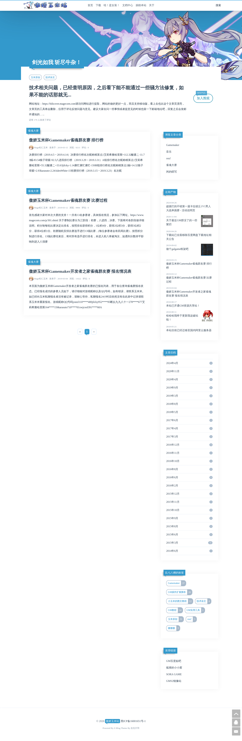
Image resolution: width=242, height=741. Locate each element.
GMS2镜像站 (173, 681)
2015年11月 (189, 501)
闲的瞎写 (171, 171)
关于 (151, 5)
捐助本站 (141, 5)
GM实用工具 (196, 610)
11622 (75, 278)
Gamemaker (172, 145)
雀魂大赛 (207, 64)
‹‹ (80, 331)
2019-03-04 (58, 278)
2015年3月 (189, 542)
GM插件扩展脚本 (180, 592)
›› (94, 331)
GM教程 (175, 610)
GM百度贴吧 (173, 661)
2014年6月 (189, 550)
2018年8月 (189, 403)
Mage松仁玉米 (41, 147)
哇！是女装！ (112, 5)
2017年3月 (189, 436)
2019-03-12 (58, 207)
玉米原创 (35, 77)
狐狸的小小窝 (174, 667)
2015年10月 (189, 510)
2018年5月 (189, 412)
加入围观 (203, 97)
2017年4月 (189, 428)
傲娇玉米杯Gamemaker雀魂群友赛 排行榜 (66, 140)
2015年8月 (189, 526)
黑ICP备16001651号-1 (133, 721)
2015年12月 (189, 493)
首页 (90, 5)
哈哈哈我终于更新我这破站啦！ (189, 315)
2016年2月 (189, 485)
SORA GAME (174, 674)
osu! (168, 158)
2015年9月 (189, 518)
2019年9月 (189, 387)
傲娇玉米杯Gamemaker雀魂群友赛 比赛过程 (68, 200)
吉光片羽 (135, 728)
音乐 (169, 151)
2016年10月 (189, 461)
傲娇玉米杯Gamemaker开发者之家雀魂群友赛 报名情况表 (80, 271)
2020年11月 (189, 371)
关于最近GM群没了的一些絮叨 (189, 220)
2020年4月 (189, 379)
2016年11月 (189, 452)
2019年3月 (189, 395)
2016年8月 (189, 469)
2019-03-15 (58, 147)
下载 (98, 5)
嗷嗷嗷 (174, 628)
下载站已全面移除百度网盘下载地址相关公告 (189, 235)
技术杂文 (50, 77)
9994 (75, 207)
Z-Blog (117, 728)
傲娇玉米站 (112, 721)
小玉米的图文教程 (180, 601)
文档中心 (127, 5)
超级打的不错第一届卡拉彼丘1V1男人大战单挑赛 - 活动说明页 (189, 206)
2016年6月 (189, 477)
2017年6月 (189, 420)
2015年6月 (189, 534)
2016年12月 (189, 444)
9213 (75, 147)
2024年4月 (189, 363)
